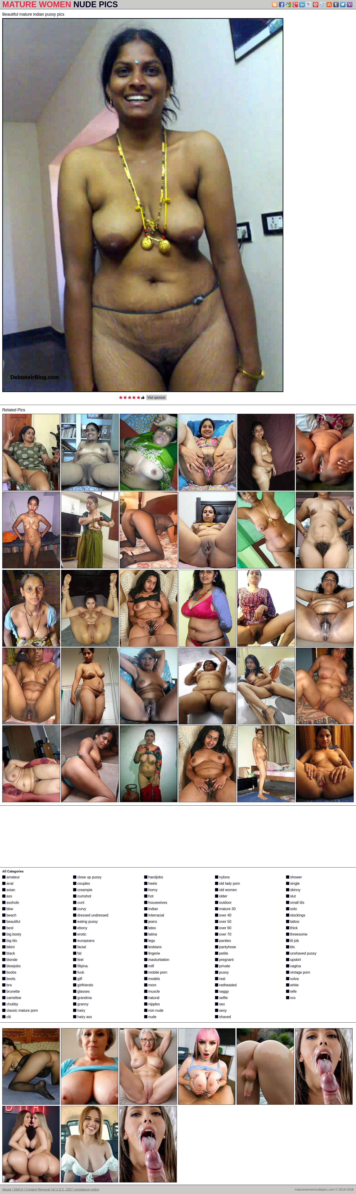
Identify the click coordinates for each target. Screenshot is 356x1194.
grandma (82, 998)
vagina (293, 966)
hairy (79, 1010)
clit (6, 1017)
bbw (7, 909)
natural (151, 998)
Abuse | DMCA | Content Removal (26, 1189)
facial (79, 947)
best (7, 928)
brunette (11, 991)
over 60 (223, 928)
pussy (222, 972)
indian (151, 909)
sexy (221, 1010)
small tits (295, 902)
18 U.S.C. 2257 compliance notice (75, 1189)
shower (294, 877)
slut (291, 896)
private (222, 966)
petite (221, 953)
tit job (292, 941)
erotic (79, 934)
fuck (78, 972)
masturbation (156, 960)
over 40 (223, 915)
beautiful (11, 922)
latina (150, 934)
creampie (82, 890)
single (293, 883)
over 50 (223, 922)
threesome (296, 934)
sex (220, 1004)
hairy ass (82, 1017)
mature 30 (225, 909)
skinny (293, 890)
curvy (79, 909)
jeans (150, 922)
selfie (221, 998)
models (152, 979)
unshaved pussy (301, 953)
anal (7, 883)
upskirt (293, 960)
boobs (9, 972)
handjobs (153, 877)
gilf (77, 979)
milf (149, 966)
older (221, 896)
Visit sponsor (156, 397)
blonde (9, 960)
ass (7, 896)
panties (223, 941)
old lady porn (227, 883)
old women (226, 890)
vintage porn (298, 972)
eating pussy (85, 922)
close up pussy (87, 877)
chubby (10, 1004)
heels (150, 883)
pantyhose (225, 947)
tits (290, 947)
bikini (8, 947)
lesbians (153, 947)
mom (150, 985)
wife (291, 991)
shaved (223, 1017)
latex (150, 928)
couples (81, 883)
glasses (81, 991)
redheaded (226, 985)
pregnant (224, 960)
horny (150, 890)
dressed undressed (90, 915)
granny (80, 1004)
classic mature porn (20, 1010)
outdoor (223, 902)
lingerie (152, 953)
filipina (80, 966)
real (220, 979)
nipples (152, 1004)
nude (150, 1017)
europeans (83, 941)
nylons (222, 877)
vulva (292, 979)
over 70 (223, 934)
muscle (152, 991)
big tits (9, 941)
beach (9, 915)
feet (78, 960)
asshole (10, 902)
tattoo (292, 922)
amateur (11, 877)
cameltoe (11, 998)
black (8, 953)
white (292, 985)
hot (148, 896)
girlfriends (83, 985)
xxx (291, 998)
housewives (155, 902)
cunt (78, 902)
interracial (154, 915)
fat (77, 953)
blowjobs (11, 966)
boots (8, 979)
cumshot (82, 896)
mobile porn (155, 972)
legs (149, 941)
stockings (295, 915)
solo (291, 909)
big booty (11, 934)
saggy (222, 991)
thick (292, 928)
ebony (80, 928)
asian (8, 890)
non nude (153, 1010)
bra (7, 985)
